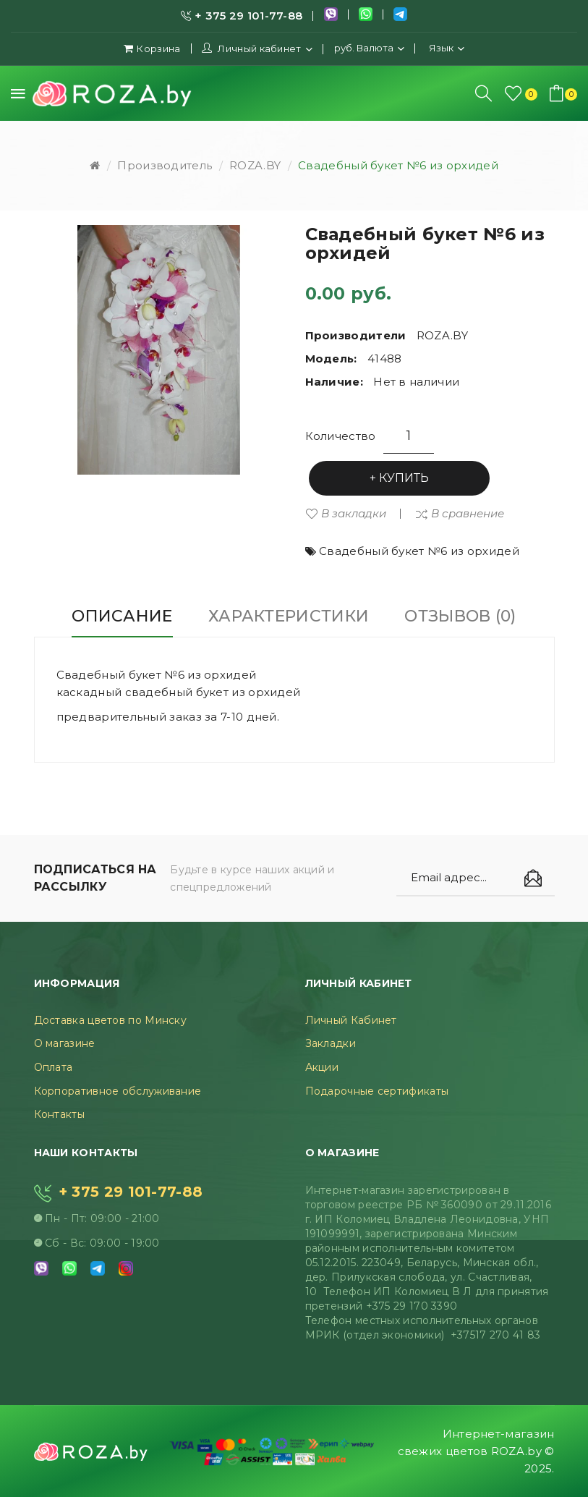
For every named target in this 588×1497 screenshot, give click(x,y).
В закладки (353, 513)
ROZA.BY (255, 165)
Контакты (59, 1114)
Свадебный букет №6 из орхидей (398, 165)
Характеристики (288, 616)
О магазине (64, 1043)
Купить (404, 478)
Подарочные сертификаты (377, 1091)
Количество (340, 436)
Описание (122, 616)
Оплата (53, 1067)
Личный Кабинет (351, 1020)
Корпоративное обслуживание (118, 1091)
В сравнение (467, 513)
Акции (322, 1067)
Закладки (330, 1043)
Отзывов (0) (460, 616)
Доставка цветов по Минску (110, 1020)
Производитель (164, 165)
